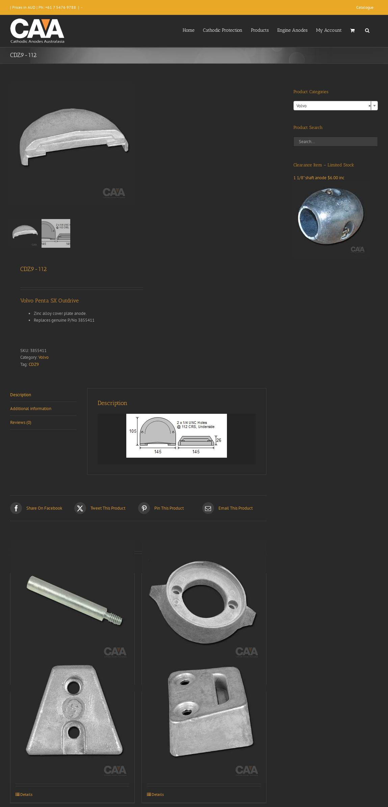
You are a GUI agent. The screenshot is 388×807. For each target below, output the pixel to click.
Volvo (43, 357)
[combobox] (335, 105)
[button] (367, 29)
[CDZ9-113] (204, 721)
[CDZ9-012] (204, 602)
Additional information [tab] (30, 408)
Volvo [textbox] (333, 106)
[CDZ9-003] (72, 602)
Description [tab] (20, 395)
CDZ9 (34, 364)
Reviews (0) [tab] (20, 422)
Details (26, 794)
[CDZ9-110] (72, 721)
